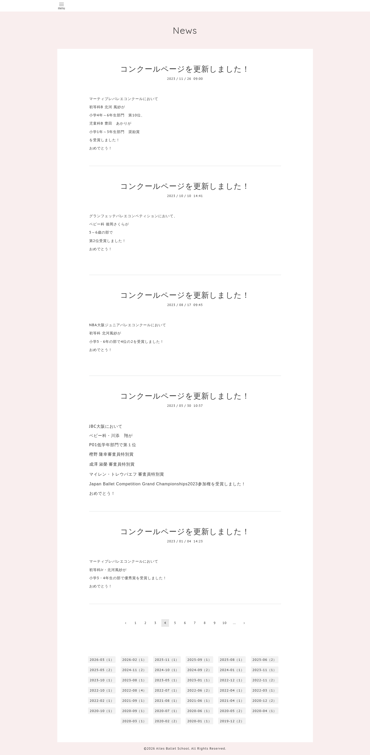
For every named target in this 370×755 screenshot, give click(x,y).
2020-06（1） (199, 711)
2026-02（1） (134, 660)
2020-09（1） (134, 711)
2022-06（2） (199, 690)
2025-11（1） (167, 660)
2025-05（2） (102, 670)
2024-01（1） (232, 670)
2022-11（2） (264, 680)
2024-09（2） (199, 670)
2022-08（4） (134, 690)
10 (224, 623)
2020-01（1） (199, 721)
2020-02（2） (167, 721)
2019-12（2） (232, 721)
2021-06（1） (199, 700)
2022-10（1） (102, 690)
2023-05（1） (167, 680)
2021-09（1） (134, 700)
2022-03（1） (264, 690)
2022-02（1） (102, 700)
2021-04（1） (232, 700)
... (234, 623)
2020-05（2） (232, 711)
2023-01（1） (199, 680)
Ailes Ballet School (172, 748)
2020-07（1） (167, 711)
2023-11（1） (264, 670)
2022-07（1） (167, 690)
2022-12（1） (232, 680)
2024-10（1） (167, 670)
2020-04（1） (264, 711)
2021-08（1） (167, 700)
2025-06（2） (264, 660)
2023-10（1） (102, 680)
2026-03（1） (102, 660)
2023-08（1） (134, 680)
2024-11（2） (134, 670)
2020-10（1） (102, 711)
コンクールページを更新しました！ (185, 69)
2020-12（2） (264, 700)
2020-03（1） (134, 721)
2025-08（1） (232, 660)
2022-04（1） (232, 690)
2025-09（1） (199, 660)
